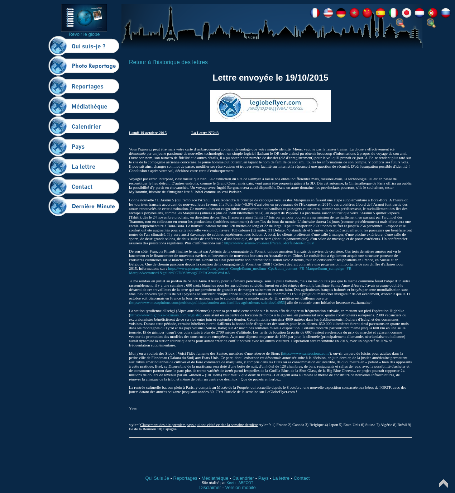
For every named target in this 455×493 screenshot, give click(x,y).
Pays (263, 478)
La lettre (281, 478)
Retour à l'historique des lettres (168, 62)
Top (443, 483)
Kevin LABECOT (240, 483)
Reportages (185, 478)
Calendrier (243, 478)
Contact (302, 478)
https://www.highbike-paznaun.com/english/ (165, 315)
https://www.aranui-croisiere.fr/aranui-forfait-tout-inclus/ (269, 243)
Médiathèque (214, 478)
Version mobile (240, 487)
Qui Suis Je (157, 478)
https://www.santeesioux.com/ (306, 353)
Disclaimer (210, 487)
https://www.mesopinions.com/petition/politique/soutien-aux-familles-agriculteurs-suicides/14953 (207, 302)
